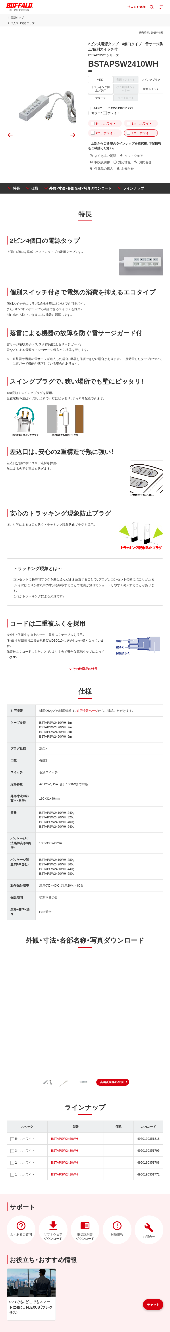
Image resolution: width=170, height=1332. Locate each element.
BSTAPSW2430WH (64, 1150)
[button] (112, 1082)
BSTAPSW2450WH (64, 1138)
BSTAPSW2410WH (64, 1174)
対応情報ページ (87, 710)
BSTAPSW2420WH (64, 1162)
